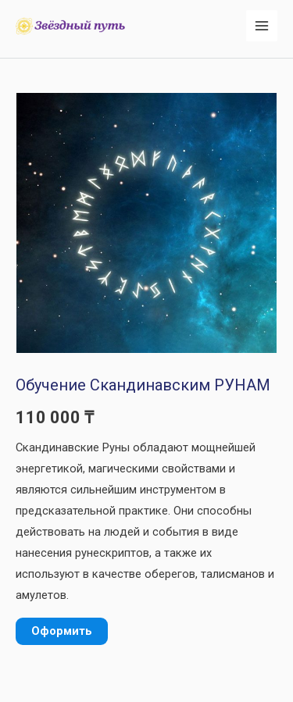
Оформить (61, 631)
